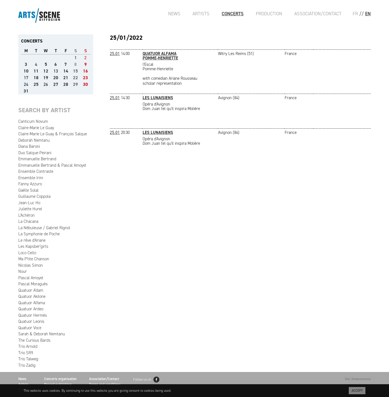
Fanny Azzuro (30, 184)
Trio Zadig (27, 365)
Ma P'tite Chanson (33, 259)
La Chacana (28, 221)
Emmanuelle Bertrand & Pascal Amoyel (52, 165)
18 (36, 78)
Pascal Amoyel (30, 278)
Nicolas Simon (30, 265)
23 (85, 78)
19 (45, 78)
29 (75, 84)
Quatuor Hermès (32, 315)
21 (65, 78)
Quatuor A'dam (30, 290)
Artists (201, 14)
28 (65, 84)
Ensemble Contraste (35, 171)
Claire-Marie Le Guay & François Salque (52, 134)
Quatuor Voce (29, 328)
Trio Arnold (27, 346)
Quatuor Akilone (32, 296)
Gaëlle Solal (28, 190)
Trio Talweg (28, 359)
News (174, 14)
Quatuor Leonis (31, 321)
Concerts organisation (60, 378)
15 (75, 71)
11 (36, 71)
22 (75, 78)
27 (55, 84)
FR (355, 14)
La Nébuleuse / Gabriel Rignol (44, 228)
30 (85, 84)
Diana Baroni (29, 146)
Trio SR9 (25, 353)
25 (36, 84)
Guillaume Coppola (34, 196)
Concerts (233, 14)
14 (65, 71)
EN (368, 14)
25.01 (115, 53)
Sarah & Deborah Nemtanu (41, 334)
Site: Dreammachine (358, 379)
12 (45, 71)
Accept (357, 390)
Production (269, 14)
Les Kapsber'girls (33, 246)
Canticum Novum (33, 121)
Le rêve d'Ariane (32, 240)
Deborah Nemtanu (34, 140)
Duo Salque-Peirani (34, 153)
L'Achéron (26, 215)
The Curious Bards (34, 340)
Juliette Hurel (30, 209)
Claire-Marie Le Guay (36, 128)
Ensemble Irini (30, 178)
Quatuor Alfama (31, 303)
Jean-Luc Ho (29, 203)
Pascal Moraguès (33, 284)
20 (55, 78)
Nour (22, 271)
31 (26, 91)
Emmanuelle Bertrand (37, 159)
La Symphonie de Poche (39, 234)
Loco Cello (27, 253)
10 (26, 71)
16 (85, 71)
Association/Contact (318, 14)
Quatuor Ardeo (30, 309)
